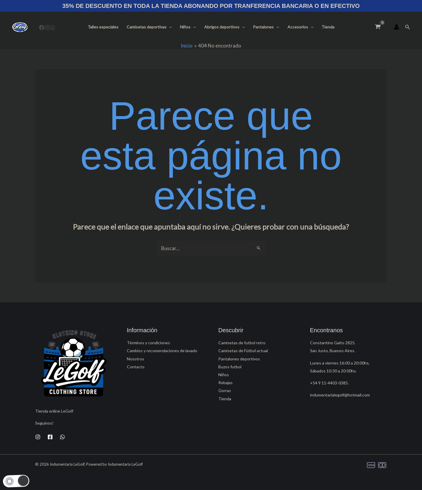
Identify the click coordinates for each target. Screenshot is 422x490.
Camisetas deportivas (149, 27)
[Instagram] (47, 27)
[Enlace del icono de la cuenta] (396, 27)
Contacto (135, 366)
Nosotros (135, 358)
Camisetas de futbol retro (242, 342)
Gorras (224, 390)
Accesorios (300, 27)
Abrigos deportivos (224, 27)
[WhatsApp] (52, 27)
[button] (169, 27)
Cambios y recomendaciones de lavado (162, 350)
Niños (188, 27)
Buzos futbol (229, 366)
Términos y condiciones (148, 342)
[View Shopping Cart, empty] (377, 27)
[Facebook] (41, 27)
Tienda (327, 26)
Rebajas (225, 382)
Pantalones (266, 27)
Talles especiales (103, 26)
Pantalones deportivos (239, 358)
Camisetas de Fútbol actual (243, 350)
